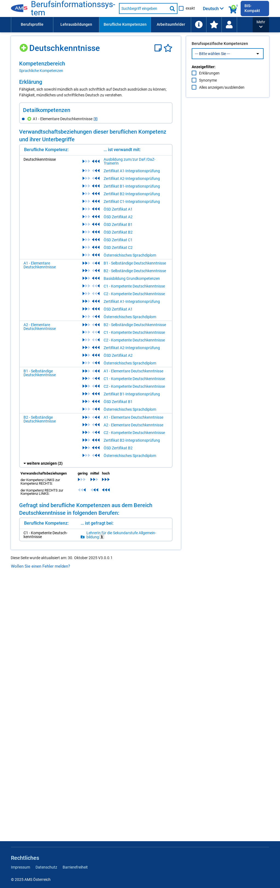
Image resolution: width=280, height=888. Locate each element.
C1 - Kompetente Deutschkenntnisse (134, 286)
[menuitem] (32, 24)
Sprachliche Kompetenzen (41, 70)
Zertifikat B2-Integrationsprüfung (132, 194)
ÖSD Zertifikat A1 (118, 209)
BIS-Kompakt (252, 8)
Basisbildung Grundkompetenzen (132, 278)
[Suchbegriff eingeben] (143, 8)
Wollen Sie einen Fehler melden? (40, 566)
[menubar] (132, 24)
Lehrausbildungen (76, 24)
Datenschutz (46, 867)
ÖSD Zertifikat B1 (118, 224)
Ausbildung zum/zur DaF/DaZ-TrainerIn (129, 161)
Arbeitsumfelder (171, 24)
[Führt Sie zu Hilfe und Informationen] (198, 24)
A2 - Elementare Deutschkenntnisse (40, 327)
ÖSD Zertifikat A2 (118, 217)
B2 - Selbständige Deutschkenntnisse (135, 271)
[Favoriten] (168, 48)
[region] (96, 67)
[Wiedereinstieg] (229, 24)
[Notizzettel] (159, 48)
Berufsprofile (32, 24)
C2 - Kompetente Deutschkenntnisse (134, 294)
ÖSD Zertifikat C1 (118, 240)
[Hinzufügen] (24, 46)
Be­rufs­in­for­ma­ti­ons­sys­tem (73, 8)
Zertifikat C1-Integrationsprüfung (132, 201)
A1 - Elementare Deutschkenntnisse (40, 265)
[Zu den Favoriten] (213, 24)
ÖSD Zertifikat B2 (118, 232)
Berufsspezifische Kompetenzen (220, 55)
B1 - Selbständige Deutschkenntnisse (135, 263)
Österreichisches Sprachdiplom (130, 255)
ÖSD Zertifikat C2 (118, 247)
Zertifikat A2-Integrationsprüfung (132, 178)
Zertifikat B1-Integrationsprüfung (132, 186)
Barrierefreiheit (75, 867)
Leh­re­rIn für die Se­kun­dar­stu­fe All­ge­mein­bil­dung (121, 535)
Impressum (20, 867)
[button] (261, 24)
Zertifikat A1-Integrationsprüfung (132, 171)
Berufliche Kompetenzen (125, 24)
